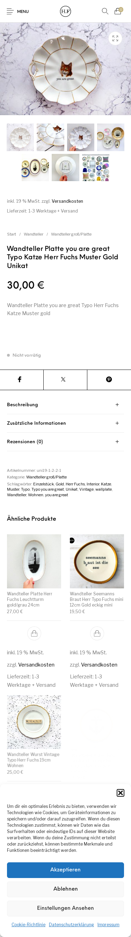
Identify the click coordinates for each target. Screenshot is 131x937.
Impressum (108, 924)
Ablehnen (65, 889)
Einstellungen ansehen (65, 908)
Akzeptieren (65, 870)
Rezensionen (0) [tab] (25, 442)
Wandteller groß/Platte (71, 234)
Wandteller (33, 234)
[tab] (65, 405)
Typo (25, 489)
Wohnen (35, 494)
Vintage (86, 489)
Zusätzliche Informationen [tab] (36, 423)
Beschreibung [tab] (22, 405)
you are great (56, 494)
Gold (60, 484)
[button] (120, 792)
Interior (93, 484)
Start (11, 234)
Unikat (72, 489)
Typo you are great (47, 489)
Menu (23, 12)
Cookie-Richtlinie (28, 924)
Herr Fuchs (75, 484)
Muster (13, 489)
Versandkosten (67, 201)
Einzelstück (43, 484)
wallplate (103, 489)
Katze (106, 484)
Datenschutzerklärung (71, 924)
